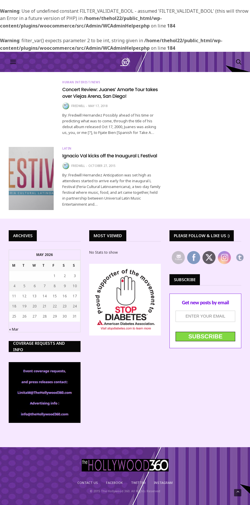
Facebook (114, 482)
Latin (67, 148)
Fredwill (78, 106)
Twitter (138, 482)
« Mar (14, 329)
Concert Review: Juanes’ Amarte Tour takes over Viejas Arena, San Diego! (110, 92)
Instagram (163, 482)
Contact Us (87, 482)
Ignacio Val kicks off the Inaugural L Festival (109, 155)
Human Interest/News (81, 82)
